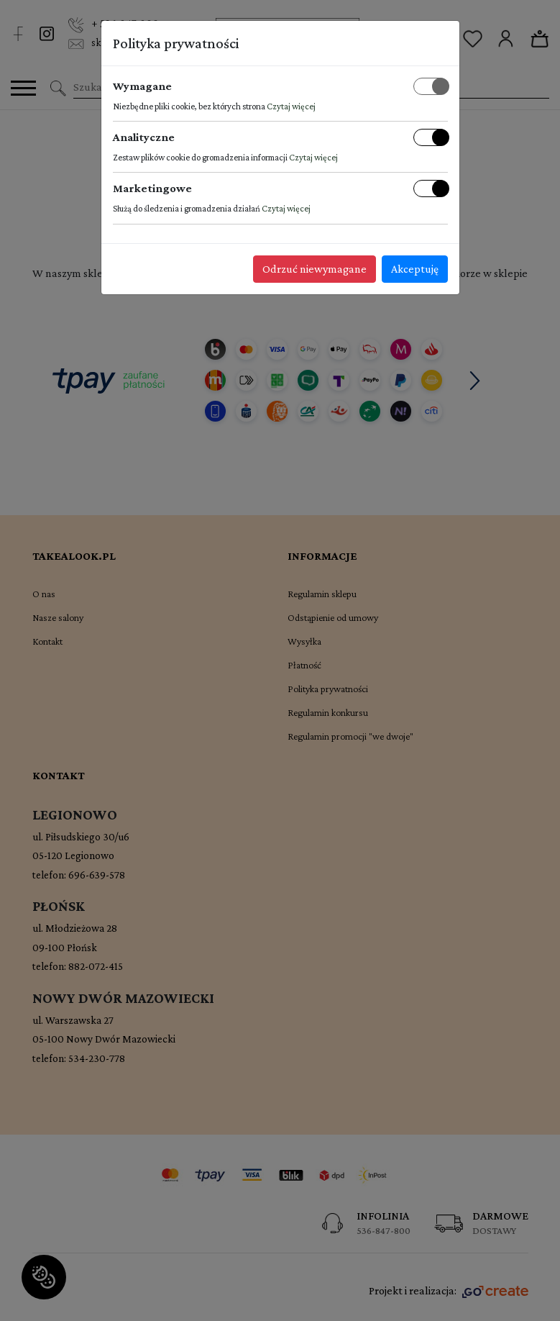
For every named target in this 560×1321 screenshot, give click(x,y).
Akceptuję (415, 269)
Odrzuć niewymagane (314, 269)
